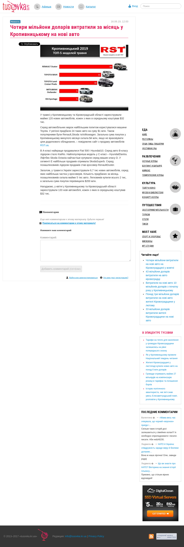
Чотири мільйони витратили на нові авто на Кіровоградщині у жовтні (162, 264)
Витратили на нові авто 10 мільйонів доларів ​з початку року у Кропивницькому (162, 286)
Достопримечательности (155, 210)
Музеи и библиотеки (152, 192)
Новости (68, 6)
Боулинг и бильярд (152, 166)
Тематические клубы (153, 175)
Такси (145, 224)
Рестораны (147, 139)
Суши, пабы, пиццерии (153, 144)
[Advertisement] (161, 70)
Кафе (144, 134)
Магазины (147, 241)
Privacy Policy (96, 536)
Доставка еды (149, 148)
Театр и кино (148, 188)
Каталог (91, 6)
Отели (145, 219)
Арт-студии (148, 246)
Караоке (146, 170)
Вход (135, 6)
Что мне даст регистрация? (115, 278)
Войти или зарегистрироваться (83, 278)
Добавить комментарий (61, 268)
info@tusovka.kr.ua (75, 536)
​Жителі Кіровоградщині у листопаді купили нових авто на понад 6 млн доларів (162, 366)
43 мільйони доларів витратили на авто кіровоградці (158, 275)
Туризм (146, 214)
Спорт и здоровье (151, 236)
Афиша (46, 6)
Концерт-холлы (150, 197)
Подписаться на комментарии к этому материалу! (69, 223)
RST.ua (44, 145)
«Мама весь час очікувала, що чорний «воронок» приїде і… (158, 421)
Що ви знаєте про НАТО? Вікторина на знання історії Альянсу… (158, 467)
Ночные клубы (150, 161)
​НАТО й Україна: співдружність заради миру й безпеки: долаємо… (160, 448)
